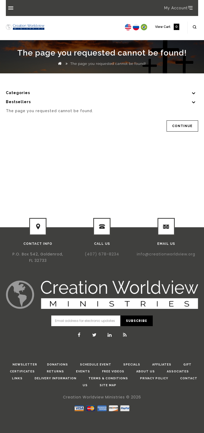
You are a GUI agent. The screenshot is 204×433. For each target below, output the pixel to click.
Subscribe (136, 320)
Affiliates (161, 364)
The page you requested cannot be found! (108, 64)
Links (17, 378)
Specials (131, 364)
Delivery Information (55, 378)
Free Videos (113, 371)
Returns (55, 371)
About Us (145, 371)
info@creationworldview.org (166, 254)
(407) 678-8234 (102, 254)
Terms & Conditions (108, 378)
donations (57, 364)
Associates (178, 371)
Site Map (108, 385)
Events (83, 371)
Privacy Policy (154, 378)
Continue (182, 126)
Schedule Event (95, 364)
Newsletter (24, 364)
